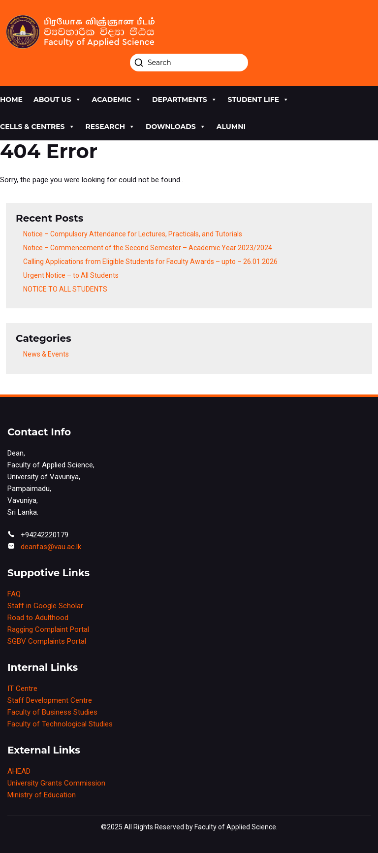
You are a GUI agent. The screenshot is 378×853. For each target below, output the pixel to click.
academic (116, 99)
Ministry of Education (41, 794)
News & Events (46, 354)
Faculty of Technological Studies (60, 724)
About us (57, 99)
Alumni (231, 126)
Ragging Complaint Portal (48, 629)
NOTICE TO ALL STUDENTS (65, 289)
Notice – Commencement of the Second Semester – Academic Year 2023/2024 (147, 248)
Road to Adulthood (37, 617)
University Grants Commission (56, 783)
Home (11, 99)
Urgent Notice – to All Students (71, 275)
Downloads (176, 126)
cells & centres (37, 126)
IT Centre (22, 688)
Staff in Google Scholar (45, 605)
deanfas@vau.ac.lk (51, 546)
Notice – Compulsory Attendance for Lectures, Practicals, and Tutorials (132, 234)
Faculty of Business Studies (52, 712)
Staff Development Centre (49, 700)
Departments (184, 99)
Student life (258, 99)
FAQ (14, 594)
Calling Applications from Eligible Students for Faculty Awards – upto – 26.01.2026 (150, 261)
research (110, 126)
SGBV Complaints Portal (46, 641)
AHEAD (19, 771)
